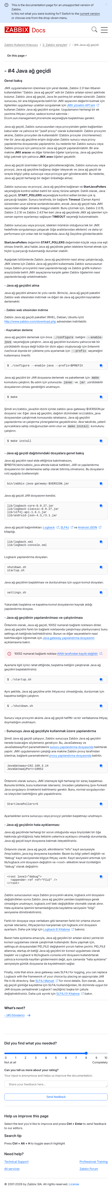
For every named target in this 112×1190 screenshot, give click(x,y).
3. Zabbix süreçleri (54, 45)
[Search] (94, 30)
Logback (49, 531)
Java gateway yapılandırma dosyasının (68, 645)
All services (12, 1172)
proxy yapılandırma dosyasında (70, 764)
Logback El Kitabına (56, 942)
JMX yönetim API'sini (81, 105)
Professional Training (94, 1164)
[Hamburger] (104, 30)
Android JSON (87, 531)
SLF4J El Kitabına (68, 1006)
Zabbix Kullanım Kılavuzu (21, 45)
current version (90, 13)
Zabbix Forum (89, 1172)
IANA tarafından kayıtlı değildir (77, 660)
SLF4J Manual (44, 993)
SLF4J (65, 531)
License (74, 1187)
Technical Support (16, 1164)
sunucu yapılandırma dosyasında (72, 755)
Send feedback (56, 1099)
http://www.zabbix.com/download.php (30, 321)
